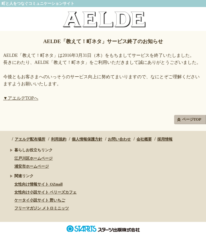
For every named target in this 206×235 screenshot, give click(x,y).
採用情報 (165, 139)
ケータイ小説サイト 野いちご (39, 200)
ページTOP (191, 119)
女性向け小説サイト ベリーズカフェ (45, 192)
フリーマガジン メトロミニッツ (41, 208)
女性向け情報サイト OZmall (38, 184)
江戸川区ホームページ (33, 158)
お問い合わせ (119, 139)
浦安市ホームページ (31, 166)
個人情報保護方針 (87, 139)
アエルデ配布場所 (30, 139)
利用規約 (58, 139)
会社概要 (144, 139)
